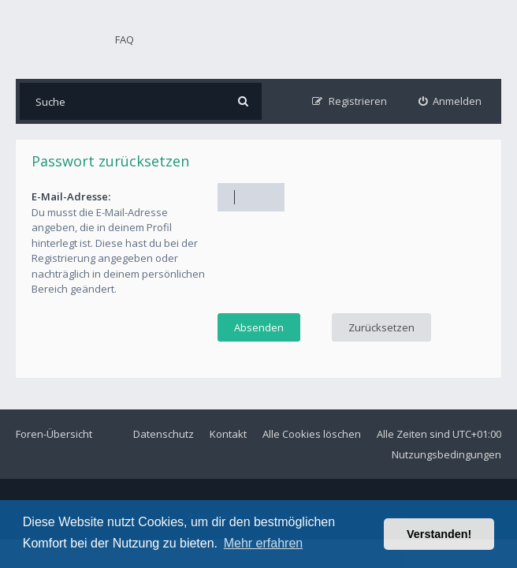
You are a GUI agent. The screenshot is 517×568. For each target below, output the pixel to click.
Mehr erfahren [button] (263, 543)
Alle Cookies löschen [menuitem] (311, 434)
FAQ (124, 39)
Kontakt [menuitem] (228, 434)
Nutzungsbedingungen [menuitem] (446, 454)
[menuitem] (450, 101)
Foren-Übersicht (54, 434)
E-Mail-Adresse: (71, 196)
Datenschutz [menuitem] (163, 434)
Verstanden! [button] (439, 534)
